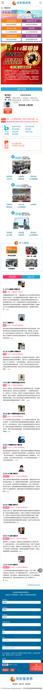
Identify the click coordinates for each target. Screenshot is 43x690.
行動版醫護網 (22, 686)
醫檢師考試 (7, 8)
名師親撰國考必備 (31, 39)
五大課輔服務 (33, 235)
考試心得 (30, 277)
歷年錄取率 (15, 129)
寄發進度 (21, 232)
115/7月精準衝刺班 (32, 32)
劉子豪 (5, 351)
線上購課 (9, 235)
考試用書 (15, 134)
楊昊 (4, 322)
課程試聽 (22, 105)
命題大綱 (15, 131)
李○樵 (5, 289)
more (7, 309)
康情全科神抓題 (11, 24)
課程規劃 (28, 129)
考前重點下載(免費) (18, 145)
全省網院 (33, 204)
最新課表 (21, 179)
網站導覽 (27, 684)
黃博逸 (5, 445)
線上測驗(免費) (17, 143)
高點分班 (21, 684)
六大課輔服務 (33, 179)
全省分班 (9, 179)
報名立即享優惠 (11, 39)
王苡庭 (5, 564)
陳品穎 (5, 505)
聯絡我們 (15, 684)
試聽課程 (21, 176)
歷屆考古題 (29, 131)
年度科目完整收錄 (31, 24)
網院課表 (9, 207)
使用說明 (21, 235)
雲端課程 (9, 232)
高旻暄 (5, 473)
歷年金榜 (12, 277)
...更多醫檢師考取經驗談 (33, 585)
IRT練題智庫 (37, 666)
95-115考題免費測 (11, 32)
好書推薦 (29, 105)
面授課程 (9, 176)
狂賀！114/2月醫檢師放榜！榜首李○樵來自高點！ (19, 119)
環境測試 (33, 232)
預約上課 (21, 204)
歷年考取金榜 (29, 126)
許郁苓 (5, 382)
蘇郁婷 (5, 536)
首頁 (2, 8)
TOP (40, 570)
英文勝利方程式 (37, 669)
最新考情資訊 (16, 126)
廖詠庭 (5, 413)
